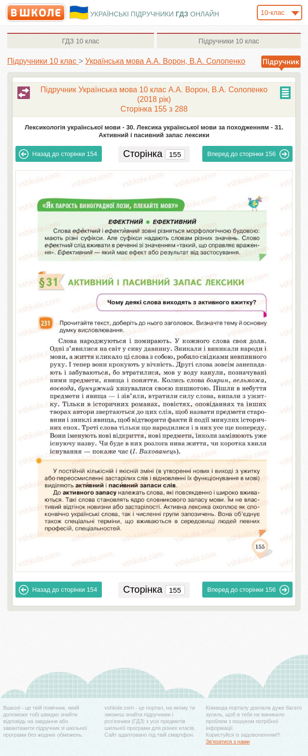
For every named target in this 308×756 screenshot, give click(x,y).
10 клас (80, 41)
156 (248, 154)
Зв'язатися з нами (228, 741)
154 (58, 154)
